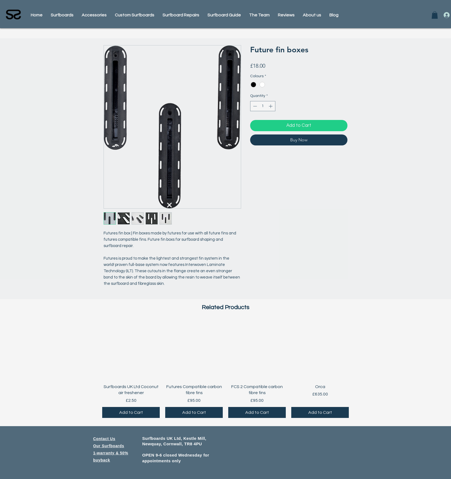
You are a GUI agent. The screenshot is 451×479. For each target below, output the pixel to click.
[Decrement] (254, 106)
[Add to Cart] (131, 412)
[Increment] (271, 106)
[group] (225, 370)
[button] (435, 15)
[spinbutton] (263, 106)
